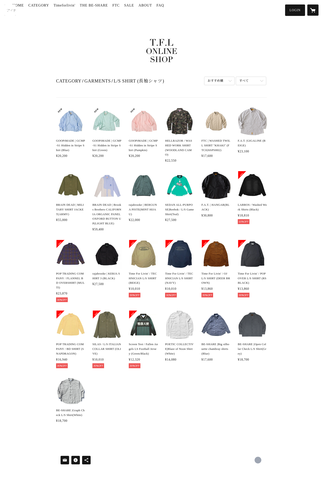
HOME (35, 10)
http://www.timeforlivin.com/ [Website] (258, 460)
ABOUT (162, 10)
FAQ (177, 10)
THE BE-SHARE (111, 10)
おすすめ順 (215, 80)
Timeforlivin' (81, 10)
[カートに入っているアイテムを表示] (313, 10)
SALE (146, 10)
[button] (295, 10)
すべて (244, 80)
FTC (132, 10)
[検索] (10, 10)
